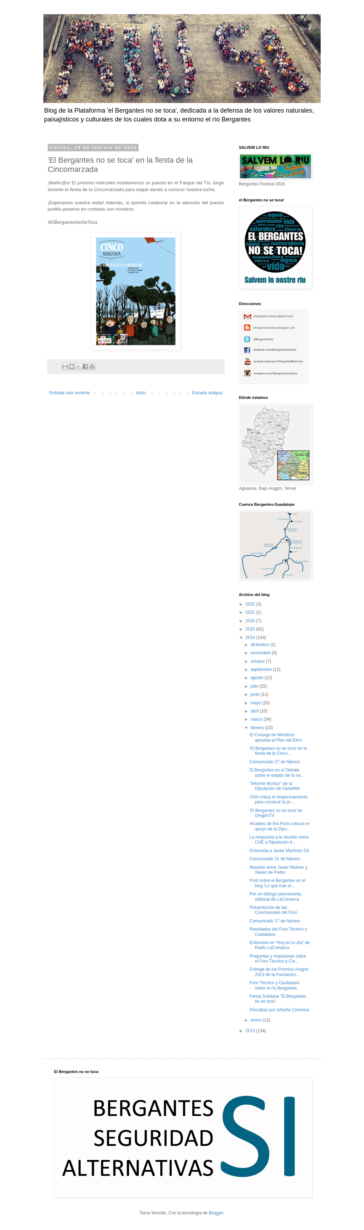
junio (256, 694)
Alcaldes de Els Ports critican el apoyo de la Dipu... (279, 826)
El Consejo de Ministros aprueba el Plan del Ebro (276, 737)
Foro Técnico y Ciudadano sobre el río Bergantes (275, 985)
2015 (251, 629)
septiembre (262, 669)
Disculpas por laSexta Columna (279, 1009)
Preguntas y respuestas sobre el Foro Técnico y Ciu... (278, 959)
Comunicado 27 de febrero (275, 761)
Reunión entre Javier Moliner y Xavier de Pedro (278, 870)
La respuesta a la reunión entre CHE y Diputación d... (279, 840)
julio (255, 686)
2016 (251, 620)
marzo (257, 719)
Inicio (141, 392)
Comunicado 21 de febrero (275, 858)
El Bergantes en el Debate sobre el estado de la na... (277, 772)
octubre (258, 661)
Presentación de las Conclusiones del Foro (273, 910)
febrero (258, 727)
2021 (251, 612)
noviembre (261, 652)
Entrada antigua (207, 392)
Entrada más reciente (69, 392)
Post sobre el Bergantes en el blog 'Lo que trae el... (277, 883)
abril (255, 711)
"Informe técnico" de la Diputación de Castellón (275, 786)
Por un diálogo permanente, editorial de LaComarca (276, 896)
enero (257, 1020)
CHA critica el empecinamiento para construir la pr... (278, 799)
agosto (257, 677)
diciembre (260, 644)
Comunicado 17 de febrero (275, 921)
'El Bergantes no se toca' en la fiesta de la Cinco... (278, 751)
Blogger (216, 1212)
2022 (251, 604)
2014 (251, 637)
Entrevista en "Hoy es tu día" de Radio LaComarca (280, 945)
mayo (256, 702)
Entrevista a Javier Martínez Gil (279, 850)
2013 (251, 1030)
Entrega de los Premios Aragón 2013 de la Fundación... (279, 972)
